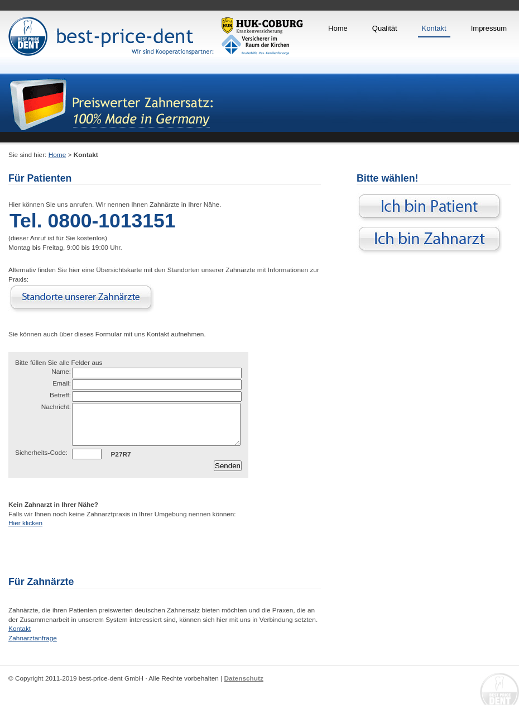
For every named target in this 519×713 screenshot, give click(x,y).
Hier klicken (25, 531)
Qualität (384, 28)
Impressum (489, 28)
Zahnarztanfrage (32, 646)
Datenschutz (243, 687)
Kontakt (434, 28)
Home (338, 28)
